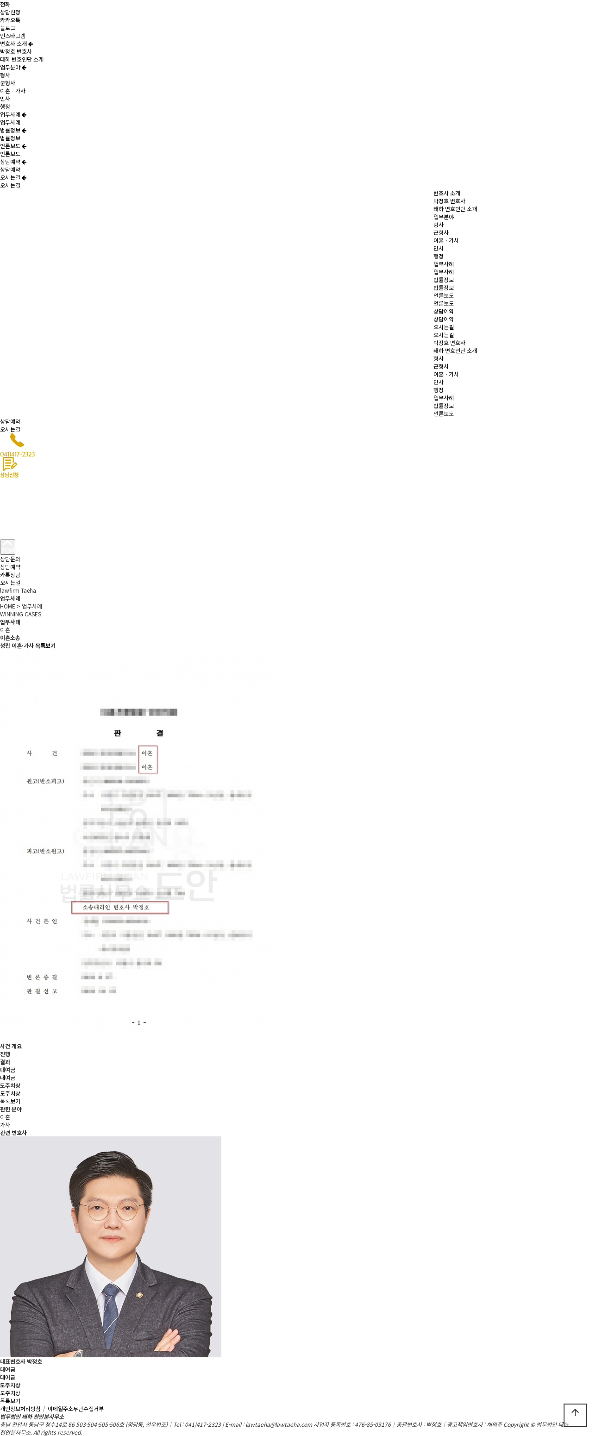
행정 (5, 106)
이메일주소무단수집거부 (76, 1408)
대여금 (7, 1077)
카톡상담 (10, 574)
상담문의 (10, 559)
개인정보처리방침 (23, 1408)
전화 (5, 4)
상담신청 (10, 12)
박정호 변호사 (16, 51)
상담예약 (13, 161)
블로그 (7, 27)
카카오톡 (10, 20)
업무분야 (13, 67)
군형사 (7, 83)
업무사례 (13, 114)
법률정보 (13, 130)
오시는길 (13, 177)
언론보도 (13, 146)
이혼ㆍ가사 (12, 90)
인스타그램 (12, 35)
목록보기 (10, 1101)
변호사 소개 (16, 43)
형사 (5, 75)
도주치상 (10, 1093)
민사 (5, 98)
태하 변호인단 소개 (22, 59)
